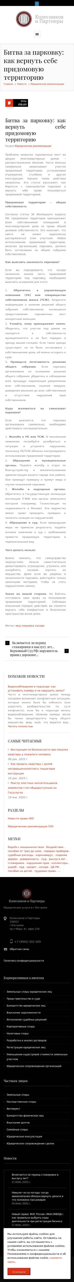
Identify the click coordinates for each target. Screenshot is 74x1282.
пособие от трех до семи (25, 851)
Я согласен (19, 1271)
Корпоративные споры (21, 1026)
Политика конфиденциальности (24, 960)
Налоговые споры (18, 1033)
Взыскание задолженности (24, 1012)
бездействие (55, 847)
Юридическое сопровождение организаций (34, 1066)
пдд (22, 866)
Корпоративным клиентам (24, 978)
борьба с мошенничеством (26, 847)
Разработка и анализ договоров (27, 1040)
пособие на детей (20, 870)
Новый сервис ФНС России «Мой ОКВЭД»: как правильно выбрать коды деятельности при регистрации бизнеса (38, 1218)
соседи (39, 625)
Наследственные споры (21, 1101)
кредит (32, 866)
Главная (8, 84)
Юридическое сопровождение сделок (30, 1143)
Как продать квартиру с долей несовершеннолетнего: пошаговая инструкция (31, 768)
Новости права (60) (21, 818)
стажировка (16, 862)
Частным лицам (16, 1081)
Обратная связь (19, 949)
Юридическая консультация (24, 1136)
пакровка (28, 625)
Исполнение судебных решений (27, 1019)
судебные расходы (21, 855)
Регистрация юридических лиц (26, 1047)
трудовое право (45, 870)
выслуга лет (57, 859)
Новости (22, 84)
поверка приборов (56, 851)
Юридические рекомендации (47, 84)
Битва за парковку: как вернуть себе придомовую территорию (35, 130)
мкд (18, 625)
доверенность (30, 859)
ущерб (12, 866)
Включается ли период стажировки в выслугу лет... (33, 645)
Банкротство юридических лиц (26, 1005)
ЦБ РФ (55, 866)
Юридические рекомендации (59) (30, 826)
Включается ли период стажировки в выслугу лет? (35, 1176)
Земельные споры (18, 1094)
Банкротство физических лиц (25, 1115)
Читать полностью (20, 726)
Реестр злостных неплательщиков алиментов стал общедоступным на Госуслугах (32, 788)
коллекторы (60, 862)
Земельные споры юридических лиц (29, 991)
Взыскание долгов (18, 1122)
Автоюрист (13, 1108)
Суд (44, 859)
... (59, 870)
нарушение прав (38, 862)
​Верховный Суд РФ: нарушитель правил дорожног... (34, 653)
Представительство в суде (23, 998)
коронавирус (45, 855)
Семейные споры (17, 1129)
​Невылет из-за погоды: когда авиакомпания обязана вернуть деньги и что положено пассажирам (37, 1196)
